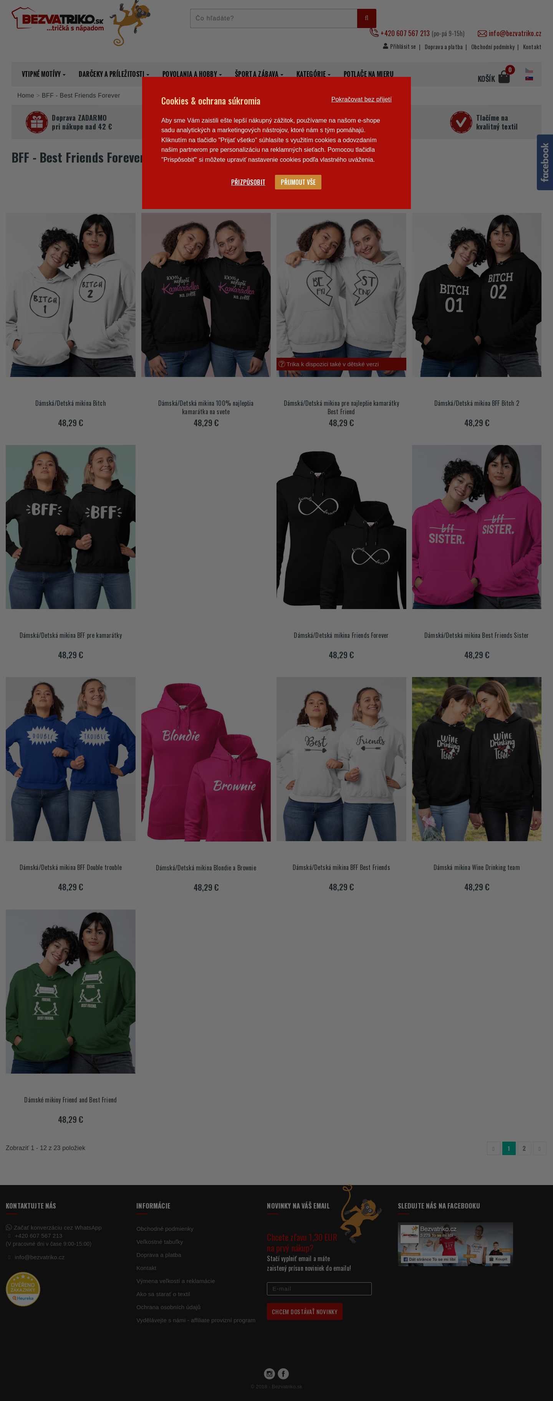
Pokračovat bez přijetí (361, 99)
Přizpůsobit (248, 182)
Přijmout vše (298, 182)
